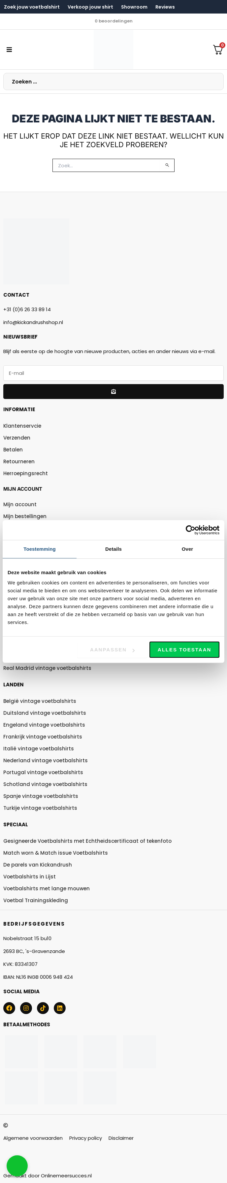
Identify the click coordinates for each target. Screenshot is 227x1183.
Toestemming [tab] (39, 549)
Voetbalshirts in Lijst (29, 876)
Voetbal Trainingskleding (35, 900)
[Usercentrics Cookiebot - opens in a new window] (190, 530)
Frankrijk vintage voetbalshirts (42, 736)
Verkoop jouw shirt (90, 7)
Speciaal (15, 824)
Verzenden (16, 437)
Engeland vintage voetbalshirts (44, 724)
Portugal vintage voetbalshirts (43, 772)
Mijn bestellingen (25, 516)
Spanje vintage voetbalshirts (40, 796)
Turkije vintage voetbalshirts (40, 808)
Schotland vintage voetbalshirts (45, 784)
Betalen (13, 449)
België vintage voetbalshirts (39, 701)
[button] (9, 49)
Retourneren (19, 461)
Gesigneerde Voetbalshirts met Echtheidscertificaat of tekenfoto (87, 841)
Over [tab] (187, 549)
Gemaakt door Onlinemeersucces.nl (47, 1175)
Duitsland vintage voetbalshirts (44, 712)
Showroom (134, 7)
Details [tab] (113, 549)
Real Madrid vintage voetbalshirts (47, 668)
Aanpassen (112, 649)
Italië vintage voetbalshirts (38, 748)
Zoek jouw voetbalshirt (32, 7)
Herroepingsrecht (25, 473)
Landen (13, 684)
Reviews (165, 7)
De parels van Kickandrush (37, 864)
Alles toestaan (184, 649)
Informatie (19, 409)
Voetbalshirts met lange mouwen (46, 888)
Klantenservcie (22, 425)
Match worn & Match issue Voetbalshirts (55, 852)
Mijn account (22, 489)
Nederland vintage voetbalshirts (45, 760)
